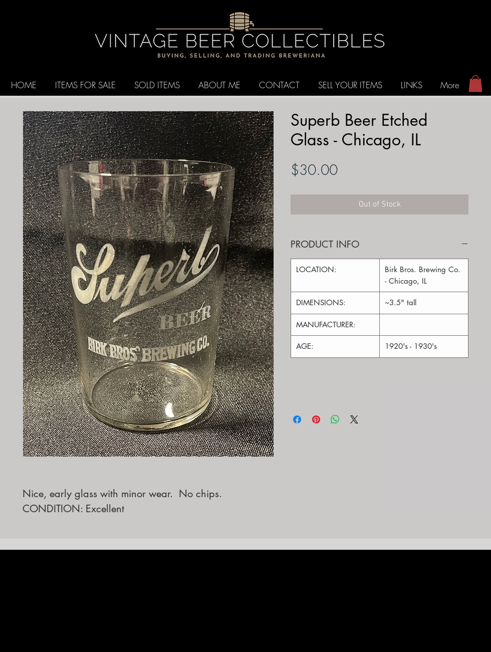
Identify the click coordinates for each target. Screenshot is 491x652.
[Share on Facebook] (297, 419)
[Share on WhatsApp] (335, 419)
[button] (475, 83)
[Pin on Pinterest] (316, 419)
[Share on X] (354, 419)
